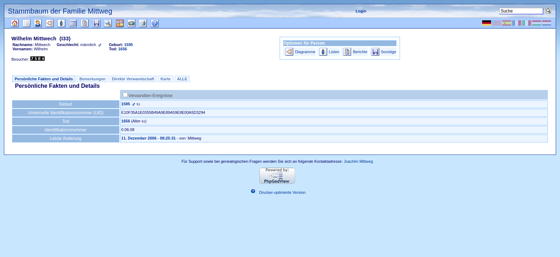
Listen (334, 52)
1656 (125, 121)
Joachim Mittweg (358, 161)
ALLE (182, 79)
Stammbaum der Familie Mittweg (60, 11)
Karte (166, 79)
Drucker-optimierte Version (282, 192)
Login (361, 11)
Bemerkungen (92, 79)
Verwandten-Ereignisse (150, 95)
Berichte (360, 52)
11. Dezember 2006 (138, 138)
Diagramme (305, 52)
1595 (125, 104)
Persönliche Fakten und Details (44, 79)
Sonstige (388, 52)
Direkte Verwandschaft (133, 79)
